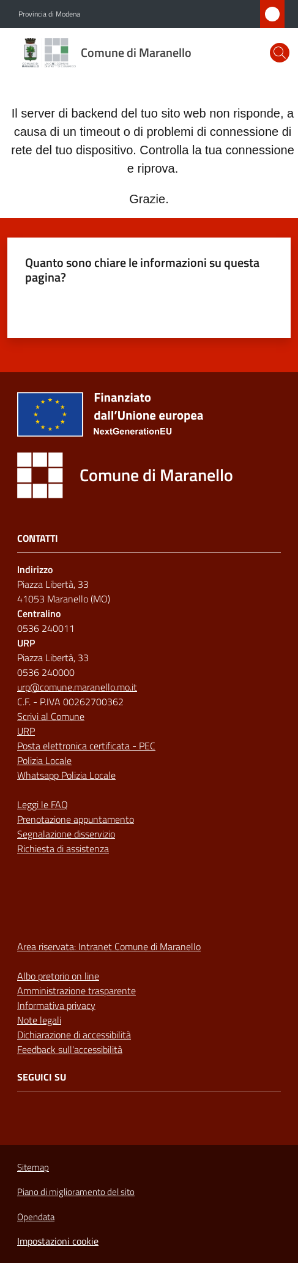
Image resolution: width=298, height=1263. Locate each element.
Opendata (35, 1217)
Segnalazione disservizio (66, 833)
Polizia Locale (44, 760)
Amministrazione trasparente (76, 990)
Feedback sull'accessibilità (69, 1049)
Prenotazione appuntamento (75, 819)
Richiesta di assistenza (63, 848)
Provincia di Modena (49, 14)
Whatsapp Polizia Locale (66, 775)
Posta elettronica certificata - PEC (86, 745)
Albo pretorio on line (58, 976)
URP (26, 731)
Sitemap (33, 1167)
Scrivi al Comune (50, 716)
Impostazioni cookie (58, 1241)
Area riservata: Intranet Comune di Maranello (109, 946)
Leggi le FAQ (42, 804)
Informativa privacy (56, 1005)
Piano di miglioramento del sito (76, 1192)
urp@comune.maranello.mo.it (77, 687)
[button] (280, 53)
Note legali (39, 1020)
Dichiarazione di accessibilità (74, 1034)
